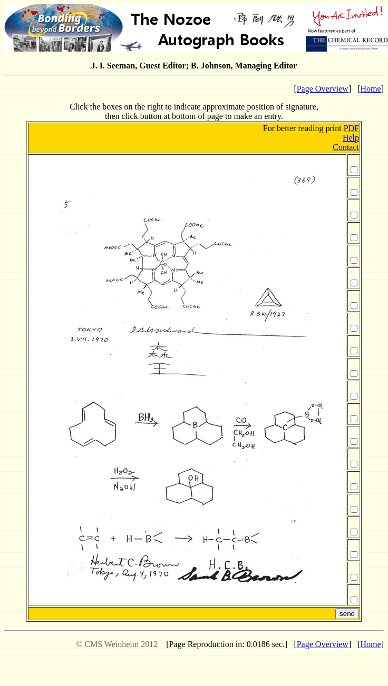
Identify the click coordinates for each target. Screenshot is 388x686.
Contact (346, 147)
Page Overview (322, 88)
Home (371, 88)
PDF (351, 128)
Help (351, 137)
